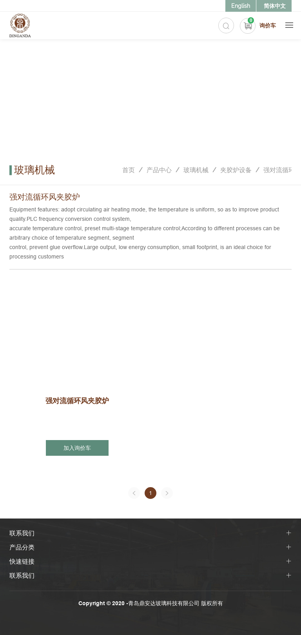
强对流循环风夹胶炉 (77, 401)
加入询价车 (77, 448)
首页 (128, 170)
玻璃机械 (196, 170)
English (240, 6)
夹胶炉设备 (236, 170)
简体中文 (275, 6)
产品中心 (159, 170)
